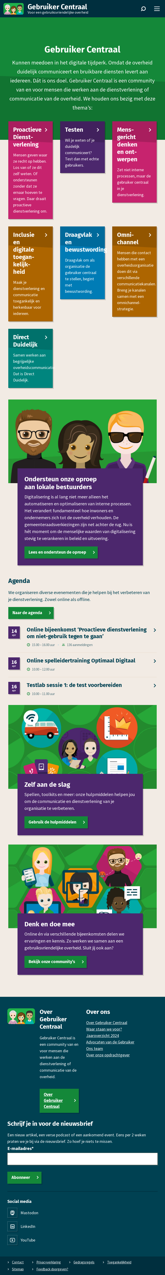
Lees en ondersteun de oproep (57, 552)
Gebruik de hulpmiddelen (52, 822)
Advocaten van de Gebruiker (110, 1042)
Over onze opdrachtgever (108, 1055)
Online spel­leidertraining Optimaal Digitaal (81, 660)
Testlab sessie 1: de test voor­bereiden (74, 685)
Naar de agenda (27, 612)
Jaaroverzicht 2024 (102, 1035)
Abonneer (21, 1177)
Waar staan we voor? (104, 1029)
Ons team (94, 1048)
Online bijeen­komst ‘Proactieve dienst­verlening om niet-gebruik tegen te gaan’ (87, 633)
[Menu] (157, 8)
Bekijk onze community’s (52, 961)
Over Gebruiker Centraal (53, 1100)
